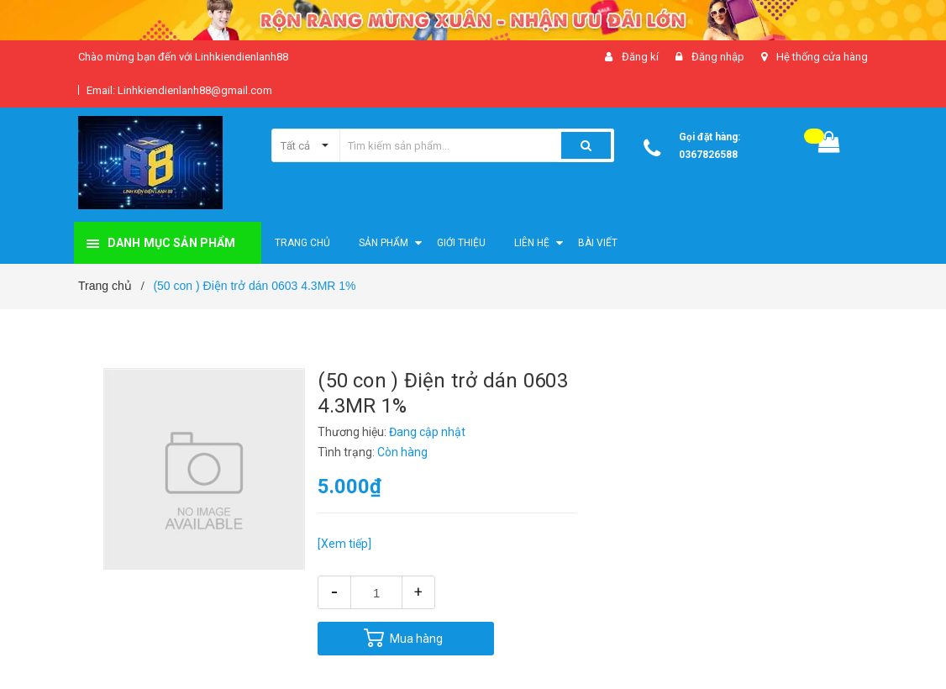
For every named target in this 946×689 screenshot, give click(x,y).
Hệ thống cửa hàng (822, 56)
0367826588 (708, 154)
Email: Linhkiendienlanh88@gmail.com (179, 90)
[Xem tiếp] (344, 543)
